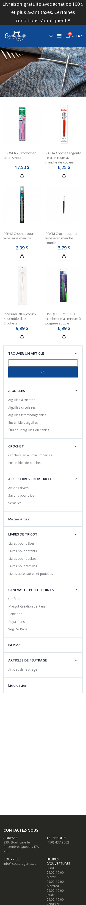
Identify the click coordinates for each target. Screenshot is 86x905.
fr (78, 36)
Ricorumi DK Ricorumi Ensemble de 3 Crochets (19, 319)
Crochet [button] (16, 446)
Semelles (15, 503)
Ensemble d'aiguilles (23, 422)
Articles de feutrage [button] (27, 660)
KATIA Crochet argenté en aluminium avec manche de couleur (63, 158)
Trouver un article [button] (26, 353)
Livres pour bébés (21, 543)
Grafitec (14, 599)
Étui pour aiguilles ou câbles (28, 430)
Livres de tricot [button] (22, 534)
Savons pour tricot (22, 495)
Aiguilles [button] (16, 390)
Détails (65, 176)
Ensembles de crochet (24, 463)
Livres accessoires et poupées (30, 573)
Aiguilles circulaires (22, 407)
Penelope (15, 614)
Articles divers (18, 488)
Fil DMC (14, 645)
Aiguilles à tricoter (21, 400)
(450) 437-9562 (58, 842)
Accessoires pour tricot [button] (30, 479)
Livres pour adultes (22, 558)
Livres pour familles (22, 566)
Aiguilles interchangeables (27, 415)
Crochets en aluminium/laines (30, 455)
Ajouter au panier (23, 176)
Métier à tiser (19, 519)
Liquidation (17, 685)
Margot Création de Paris (27, 606)
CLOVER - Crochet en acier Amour (19, 155)
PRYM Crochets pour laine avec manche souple (61, 238)
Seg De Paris (17, 629)
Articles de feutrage (22, 669)
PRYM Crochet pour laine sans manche (18, 235)
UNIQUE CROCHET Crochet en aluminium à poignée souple (63, 319)
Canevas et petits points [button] (31, 589)
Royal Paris (16, 621)
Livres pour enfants (22, 551)
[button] (51, 35)
